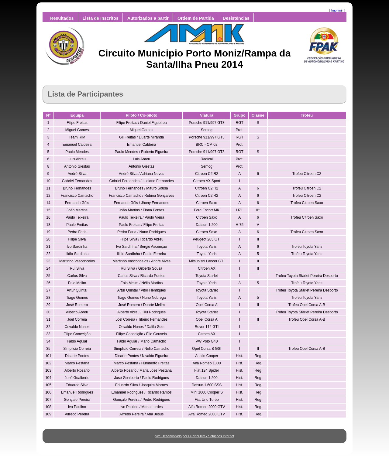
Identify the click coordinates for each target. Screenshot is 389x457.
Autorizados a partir (148, 18)
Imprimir (337, 10)
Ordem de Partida (195, 18)
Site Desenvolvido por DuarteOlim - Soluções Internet (194, 436)
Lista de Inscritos (101, 18)
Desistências (236, 18)
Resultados (62, 18)
